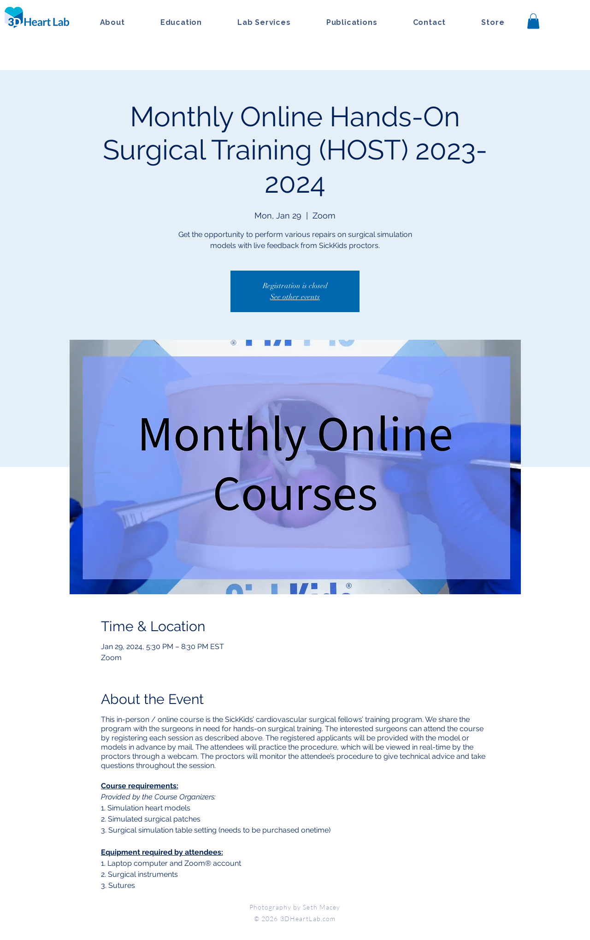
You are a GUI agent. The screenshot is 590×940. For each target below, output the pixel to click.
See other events (295, 297)
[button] (533, 21)
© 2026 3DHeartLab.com (295, 918)
